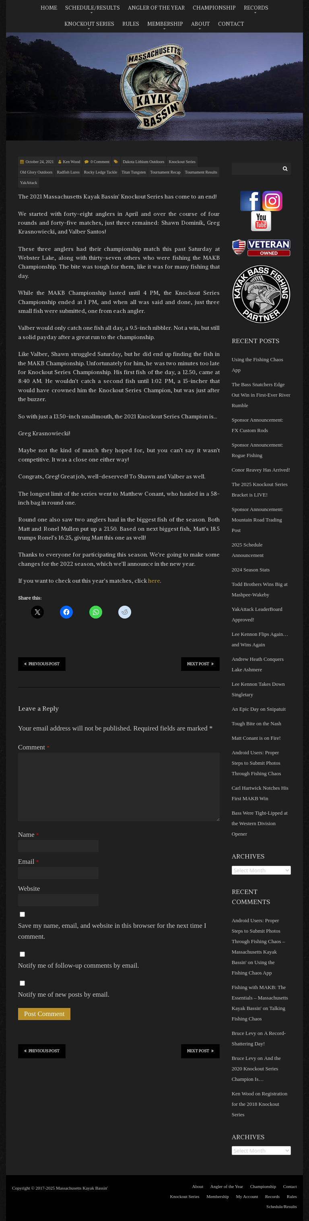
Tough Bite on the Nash (256, 723)
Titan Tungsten (134, 172)
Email (28, 861)
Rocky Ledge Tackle (100, 172)
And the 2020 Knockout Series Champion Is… (256, 1068)
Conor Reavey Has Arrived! (261, 470)
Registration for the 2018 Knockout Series (259, 1104)
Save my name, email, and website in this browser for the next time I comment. (112, 931)
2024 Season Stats (251, 570)
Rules (130, 24)
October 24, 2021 (40, 161)
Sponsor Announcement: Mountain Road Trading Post (257, 519)
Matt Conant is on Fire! (256, 738)
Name (28, 834)
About (200, 24)
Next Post (200, 664)
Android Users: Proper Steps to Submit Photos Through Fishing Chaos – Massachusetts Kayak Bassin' (258, 941)
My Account (247, 1196)
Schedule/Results (92, 7)
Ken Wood (71, 161)
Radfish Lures (68, 172)
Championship (214, 7)
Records (256, 7)
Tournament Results (201, 172)
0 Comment (100, 161)
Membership (165, 24)
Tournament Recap (165, 172)
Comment (33, 747)
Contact (231, 24)
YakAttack (28, 182)
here (154, 580)
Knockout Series (89, 24)
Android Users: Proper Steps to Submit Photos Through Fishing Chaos (256, 762)
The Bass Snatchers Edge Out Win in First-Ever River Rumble (261, 394)
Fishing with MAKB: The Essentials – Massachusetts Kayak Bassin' (260, 997)
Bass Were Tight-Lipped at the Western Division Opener (260, 823)
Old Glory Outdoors (36, 172)
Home (49, 7)
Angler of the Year (156, 7)
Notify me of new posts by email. (63, 994)
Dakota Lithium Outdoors (143, 161)
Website (29, 888)
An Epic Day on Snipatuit (259, 709)
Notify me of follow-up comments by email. (78, 965)
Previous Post (42, 664)
